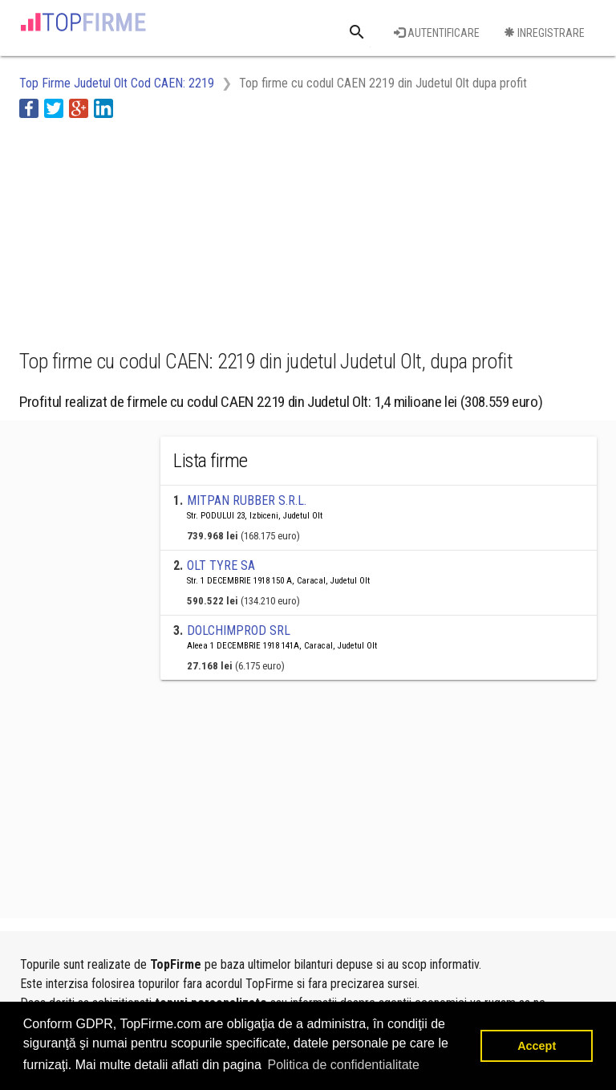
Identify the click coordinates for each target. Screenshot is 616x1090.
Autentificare (437, 32)
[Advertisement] (147, 231)
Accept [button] (536, 1045)
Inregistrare (544, 32)
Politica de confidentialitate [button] (343, 1065)
